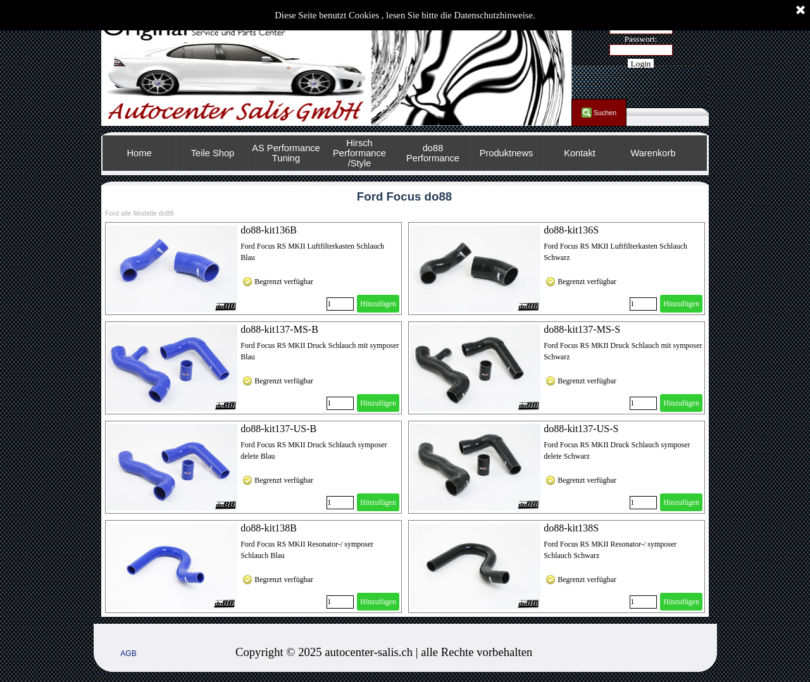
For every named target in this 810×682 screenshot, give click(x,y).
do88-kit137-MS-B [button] (279, 329)
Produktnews (506, 153)
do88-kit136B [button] (268, 230)
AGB (128, 653)
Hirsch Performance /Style (359, 153)
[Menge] (340, 304)
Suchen (605, 112)
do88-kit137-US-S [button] (581, 428)
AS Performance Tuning (286, 153)
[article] (253, 268)
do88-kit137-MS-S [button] (582, 329)
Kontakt (579, 153)
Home (139, 153)
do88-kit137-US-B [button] (278, 428)
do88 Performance (432, 153)
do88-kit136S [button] (571, 230)
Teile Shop (212, 153)
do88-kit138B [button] (268, 528)
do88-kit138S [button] (571, 528)
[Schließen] (800, 10)
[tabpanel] (444, 652)
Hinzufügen (378, 303)
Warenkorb (652, 153)
